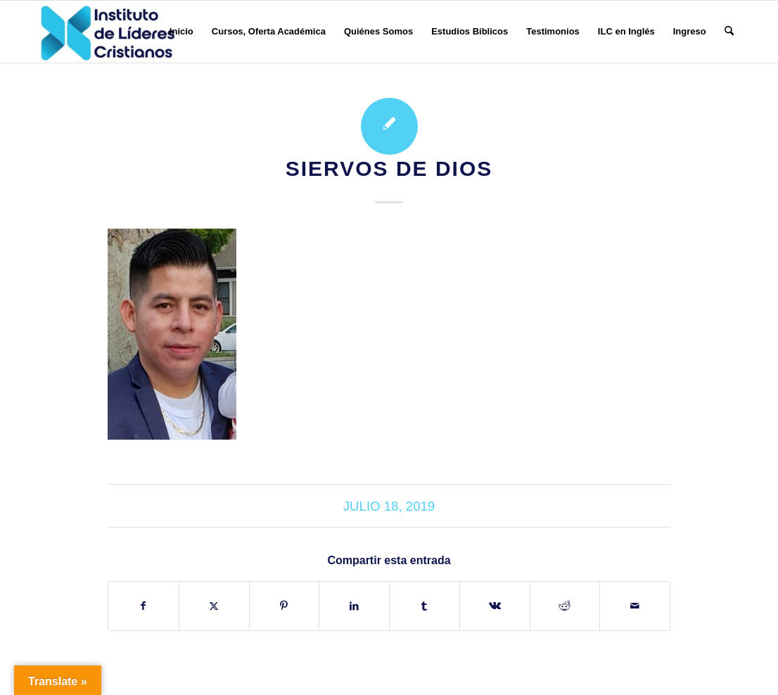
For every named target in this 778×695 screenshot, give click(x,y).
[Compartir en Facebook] (143, 606)
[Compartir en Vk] (495, 606)
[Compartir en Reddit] (565, 606)
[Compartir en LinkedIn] (354, 606)
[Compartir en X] (214, 606)
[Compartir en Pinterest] (284, 606)
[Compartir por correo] (635, 606)
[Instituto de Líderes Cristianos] (107, 32)
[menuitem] (181, 32)
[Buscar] (729, 32)
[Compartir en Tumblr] (424, 606)
